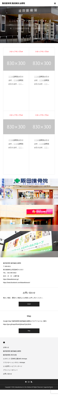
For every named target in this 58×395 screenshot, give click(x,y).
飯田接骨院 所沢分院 (10, 355)
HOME (4, 342)
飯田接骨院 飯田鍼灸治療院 (12, 351)
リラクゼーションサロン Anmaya (14, 362)
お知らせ (6, 347)
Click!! (29, 304)
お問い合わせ (7, 374)
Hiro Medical (28, 387)
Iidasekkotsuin (19, 387)
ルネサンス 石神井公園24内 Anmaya (15, 359)
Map (29, 330)
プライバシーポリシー (10, 370)
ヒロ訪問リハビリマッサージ (12, 366)
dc (52, 387)
